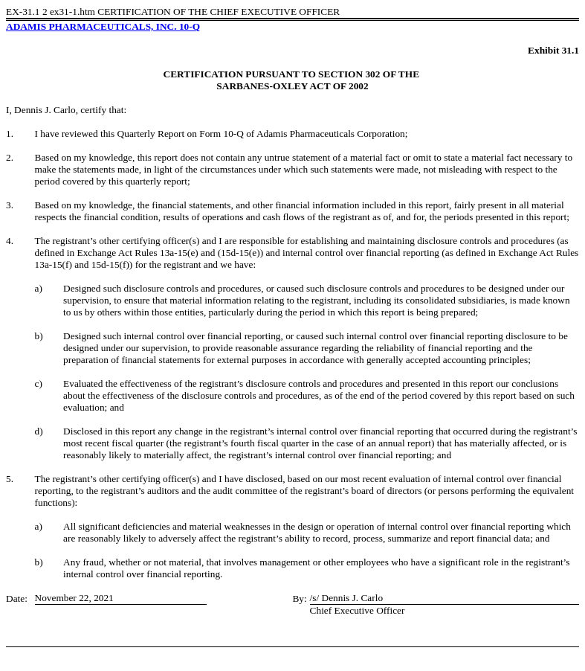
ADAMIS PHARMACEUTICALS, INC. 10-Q (103, 26)
